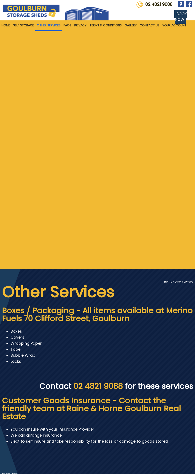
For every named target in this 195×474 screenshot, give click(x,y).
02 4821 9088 (158, 4)
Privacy (80, 25)
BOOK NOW (181, 16)
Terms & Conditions (106, 25)
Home (6, 25)
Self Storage (23, 25)
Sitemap (7, 465)
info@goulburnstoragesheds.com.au (112, 435)
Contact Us (149, 25)
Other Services (48, 25)
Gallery (131, 25)
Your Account (174, 25)
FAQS (67, 25)
